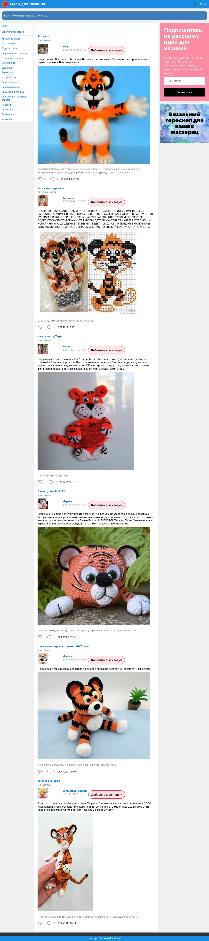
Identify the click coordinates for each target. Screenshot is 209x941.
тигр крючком (73, 764)
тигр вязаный (52, 916)
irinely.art (68, 656)
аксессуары (87, 320)
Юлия (66, 46)
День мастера (9, 82)
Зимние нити (9, 63)
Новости (6, 105)
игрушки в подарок (101, 630)
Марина (67, 501)
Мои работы (8, 43)
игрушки (83, 630)
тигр (64, 169)
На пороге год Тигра (50, 336)
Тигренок (43, 36)
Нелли (66, 346)
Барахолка (7, 72)
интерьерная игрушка (51, 172)
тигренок (49, 630)
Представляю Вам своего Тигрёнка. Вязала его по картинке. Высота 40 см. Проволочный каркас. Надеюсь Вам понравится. (93, 61)
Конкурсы (7, 119)
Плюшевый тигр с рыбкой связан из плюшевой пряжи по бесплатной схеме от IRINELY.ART (94, 668)
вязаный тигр (76, 169)
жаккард (73, 320)
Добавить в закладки (106, 50)
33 (44, 179)
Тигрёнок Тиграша (49, 780)
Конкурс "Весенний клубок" (104, 938)
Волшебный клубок (75, 790)
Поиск (203, 4)
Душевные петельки (13, 58)
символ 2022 (109, 764)
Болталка (7, 67)
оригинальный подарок (100, 169)
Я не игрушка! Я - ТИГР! (52, 491)
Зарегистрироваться (13, 32)
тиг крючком (70, 916)
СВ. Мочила (8, 109)
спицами (61, 320)
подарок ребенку (75, 172)
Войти (5, 26)
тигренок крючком (49, 169)
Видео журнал (9, 48)
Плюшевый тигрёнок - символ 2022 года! (63, 646)
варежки (43, 320)
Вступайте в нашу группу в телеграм (26, 15)
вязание (61, 630)
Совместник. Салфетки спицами (14, 98)
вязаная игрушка (109, 916)
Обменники (8, 114)
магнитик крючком (49, 475)
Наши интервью (10, 87)
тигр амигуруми (96, 172)
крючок (72, 630)
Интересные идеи (11, 38)
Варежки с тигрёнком (51, 188)
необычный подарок (128, 169)
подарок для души (119, 172)
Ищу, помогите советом (14, 53)
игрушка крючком (125, 630)
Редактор (68, 198)
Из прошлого (9, 77)
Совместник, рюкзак (13, 92)
